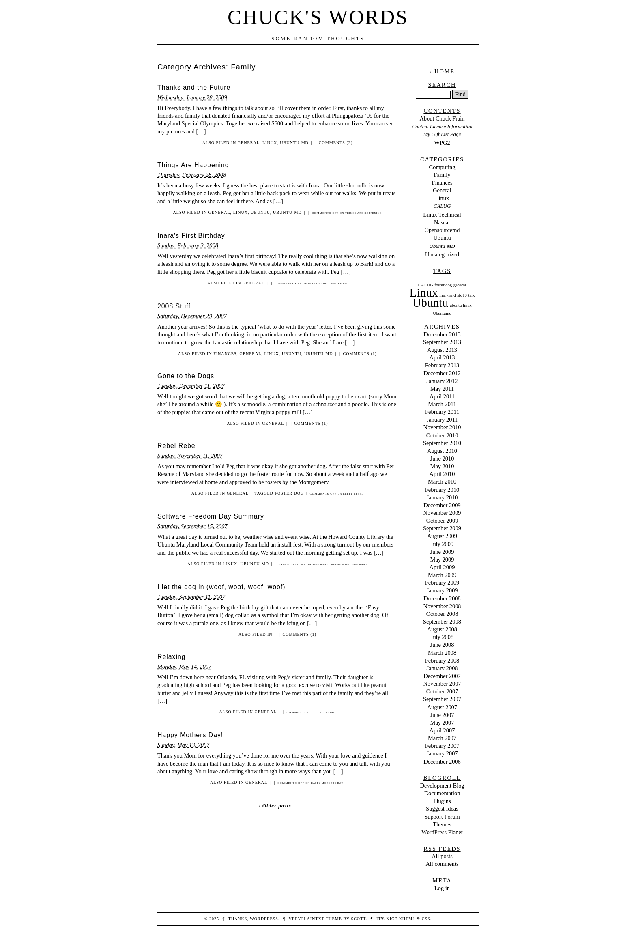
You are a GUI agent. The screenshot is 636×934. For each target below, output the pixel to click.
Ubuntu (260, 212)
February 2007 (442, 745)
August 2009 (442, 536)
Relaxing (171, 656)
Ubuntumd (442, 313)
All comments (441, 864)
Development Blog (442, 785)
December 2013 (442, 334)
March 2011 (442, 404)
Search (442, 85)
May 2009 (442, 559)
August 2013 (442, 349)
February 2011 (442, 412)
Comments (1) (360, 353)
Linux (269, 142)
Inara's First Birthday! (192, 235)
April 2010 (442, 474)
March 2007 (442, 738)
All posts (442, 856)
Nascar (442, 222)
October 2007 (442, 691)
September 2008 (442, 621)
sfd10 (462, 295)
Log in (442, 888)
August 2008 (442, 629)
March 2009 (442, 575)
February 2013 (442, 365)
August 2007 (442, 707)
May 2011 (442, 388)
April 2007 (442, 730)
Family (442, 175)
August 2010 (442, 451)
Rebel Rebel (177, 445)
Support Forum (442, 816)
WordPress (264, 919)
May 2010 (442, 466)
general (459, 285)
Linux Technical (442, 214)
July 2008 (442, 637)
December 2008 (442, 598)
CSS (426, 919)
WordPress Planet (442, 832)
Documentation (442, 793)
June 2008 (442, 644)
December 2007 (442, 676)
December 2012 (442, 373)
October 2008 (442, 614)
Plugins (442, 801)
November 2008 (442, 606)
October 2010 (442, 435)
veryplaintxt (306, 919)
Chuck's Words (318, 17)
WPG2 (442, 143)
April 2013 (442, 357)
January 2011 (442, 419)
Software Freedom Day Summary (210, 516)
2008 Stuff (174, 306)
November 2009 (442, 513)
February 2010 (442, 489)
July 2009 (442, 544)
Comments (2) (335, 142)
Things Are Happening (193, 164)
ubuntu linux (461, 305)
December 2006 (442, 761)
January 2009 (442, 590)
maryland (447, 295)
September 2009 (442, 528)
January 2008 (442, 668)
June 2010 (442, 458)
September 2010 (442, 443)
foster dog (289, 493)
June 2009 (442, 552)
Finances (224, 353)
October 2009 (442, 520)
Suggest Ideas (442, 808)
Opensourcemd (442, 230)
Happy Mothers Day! (190, 735)
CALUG (442, 206)
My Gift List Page (442, 134)
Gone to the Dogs (185, 375)
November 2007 (442, 683)
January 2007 (442, 753)
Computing (442, 167)
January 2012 (442, 381)
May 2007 (442, 722)
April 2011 (442, 396)
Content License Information (442, 126)
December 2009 (442, 505)
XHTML (407, 919)
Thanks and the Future (193, 87)
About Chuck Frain (441, 118)
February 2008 (442, 660)
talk (471, 295)
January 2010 (442, 497)
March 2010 (442, 481)
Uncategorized (442, 254)
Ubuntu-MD (294, 142)
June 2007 (442, 715)
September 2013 (442, 342)
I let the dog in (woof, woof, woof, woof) (221, 586)
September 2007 (442, 699)
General (249, 142)
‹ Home (442, 71)
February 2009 (442, 582)
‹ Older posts (274, 806)
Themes (442, 824)
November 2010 (442, 427)
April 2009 (442, 567)
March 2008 (442, 653)
